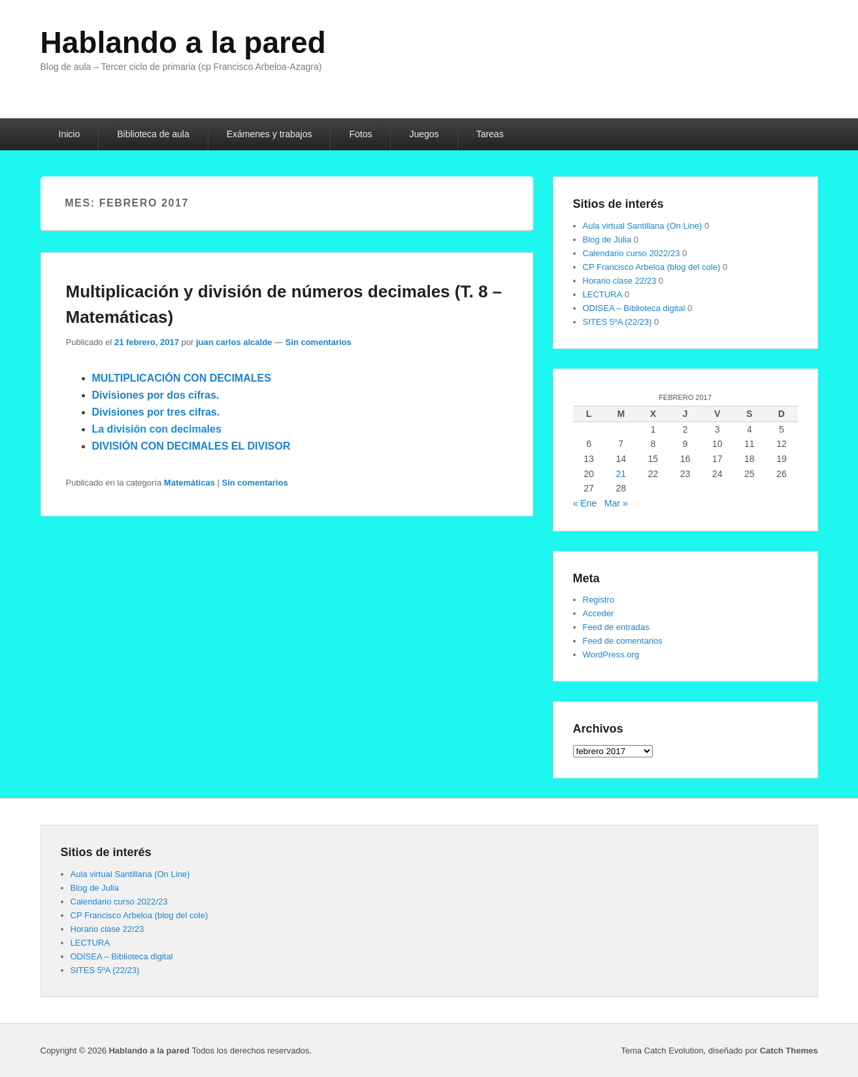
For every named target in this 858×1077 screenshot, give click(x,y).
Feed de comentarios (623, 641)
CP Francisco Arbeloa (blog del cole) (652, 267)
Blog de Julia (607, 239)
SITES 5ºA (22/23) (617, 322)
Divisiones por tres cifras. (156, 412)
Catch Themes (789, 1050)
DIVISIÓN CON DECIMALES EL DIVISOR (191, 446)
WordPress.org (611, 654)
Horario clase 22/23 (620, 281)
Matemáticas (189, 483)
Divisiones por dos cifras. (156, 395)
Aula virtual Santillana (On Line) (642, 226)
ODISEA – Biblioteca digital (634, 308)
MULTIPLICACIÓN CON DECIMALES (181, 378)
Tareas (490, 134)
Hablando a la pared (183, 42)
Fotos (360, 134)
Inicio (69, 134)
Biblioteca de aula (153, 134)
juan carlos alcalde (234, 342)
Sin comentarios (319, 342)
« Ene (585, 503)
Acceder (598, 613)
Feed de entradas (616, 627)
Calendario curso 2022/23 (631, 253)
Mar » (616, 503)
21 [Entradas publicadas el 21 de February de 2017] (621, 474)
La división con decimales (157, 429)
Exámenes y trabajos (269, 134)
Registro (598, 600)
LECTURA (603, 294)
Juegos (423, 134)
